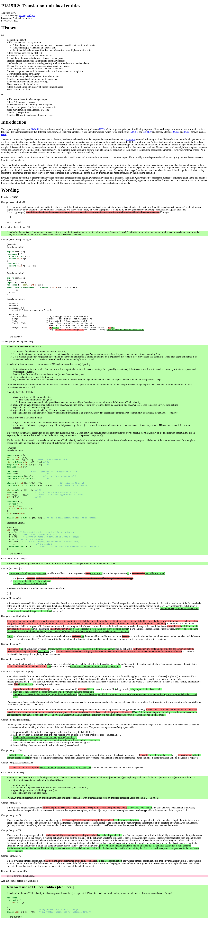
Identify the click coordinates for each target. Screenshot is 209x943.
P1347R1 (130, 139)
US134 (187, 132)
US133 (176, 132)
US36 (3, 134)
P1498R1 (35, 129)
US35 (102, 129)
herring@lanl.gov (27, 15)
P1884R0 (147, 132)
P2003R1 (134, 132)
